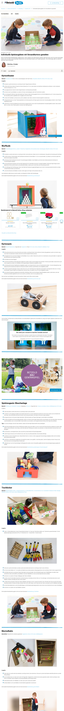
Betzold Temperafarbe (10, 246)
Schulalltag (20, 8)
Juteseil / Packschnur (20, 148)
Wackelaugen (42, 148)
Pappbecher (27, 148)
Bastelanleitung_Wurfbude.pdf (33, 175)
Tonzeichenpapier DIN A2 (11, 148)
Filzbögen (58, 490)
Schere (43, 78)
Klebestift (39, 78)
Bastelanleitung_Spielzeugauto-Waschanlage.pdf (37, 447)
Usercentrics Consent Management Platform (34, 338)
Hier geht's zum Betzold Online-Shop (9, 233)
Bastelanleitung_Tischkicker (33, 591)
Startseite (3, 8)
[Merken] (18, 219)
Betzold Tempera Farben (11, 490)
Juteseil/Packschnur (20, 490)
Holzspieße (35, 78)
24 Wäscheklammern (29, 490)
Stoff (11, 78)
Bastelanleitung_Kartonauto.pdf (33, 278)
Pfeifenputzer (8, 406)
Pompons (39, 406)
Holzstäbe (8, 78)
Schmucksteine (34, 148)
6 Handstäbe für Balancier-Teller (49, 490)
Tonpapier (18, 406)
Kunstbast (44, 406)
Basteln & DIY (28, 8)
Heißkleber (44, 246)
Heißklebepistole (53, 406)
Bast (38, 148)
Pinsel (48, 246)
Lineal (51, 78)
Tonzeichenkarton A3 (38, 490)
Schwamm (28, 406)
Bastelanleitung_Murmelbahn (33, 686)
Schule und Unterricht (11, 8)
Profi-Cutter (47, 78)
